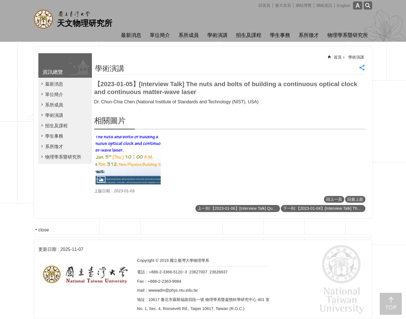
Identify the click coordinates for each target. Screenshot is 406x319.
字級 (357, 5)
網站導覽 (304, 5)
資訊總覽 (53, 72)
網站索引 (368, 5)
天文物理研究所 (84, 23)
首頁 (338, 57)
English (343, 5)
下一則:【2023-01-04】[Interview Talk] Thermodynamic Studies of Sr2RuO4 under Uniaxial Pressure (324, 208)
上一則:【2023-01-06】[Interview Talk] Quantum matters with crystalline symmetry (239, 208)
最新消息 (131, 35)
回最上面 (355, 199)
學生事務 (280, 35)
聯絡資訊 (324, 5)
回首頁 (264, 5)
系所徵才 (309, 35)
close (43, 229)
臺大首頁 (283, 5)
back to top (391, 304)
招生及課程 (248, 35)
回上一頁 (334, 199)
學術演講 (217, 35)
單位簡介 (160, 35)
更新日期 (47, 249)
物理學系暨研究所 (347, 35)
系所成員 (188, 35)
